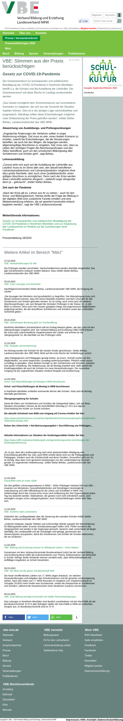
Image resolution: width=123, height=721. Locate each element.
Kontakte (41, 33)
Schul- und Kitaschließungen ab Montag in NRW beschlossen (34, 381)
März (8, 48)
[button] (14, 617)
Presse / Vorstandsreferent (21, 38)
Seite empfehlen (28, 28)
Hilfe (83, 719)
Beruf (6, 53)
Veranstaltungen (53, 53)
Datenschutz (104, 28)
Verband (7, 640)
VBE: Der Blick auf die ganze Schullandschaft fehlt (29, 571)
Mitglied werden (88, 28)
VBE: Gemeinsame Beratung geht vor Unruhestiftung (30, 322)
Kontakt (91, 719)
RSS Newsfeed (12, 28)
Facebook (90, 650)
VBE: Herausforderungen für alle (20, 263)
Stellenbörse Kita (53, 650)
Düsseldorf (9, 699)
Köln (5, 704)
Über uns (24, 33)
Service (33, 53)
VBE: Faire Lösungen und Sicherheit (22, 284)
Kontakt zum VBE (59, 28)
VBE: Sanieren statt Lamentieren (20, 511)
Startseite (8, 33)
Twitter (88, 655)
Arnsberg (8, 689)
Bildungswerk (51, 635)
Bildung (19, 53)
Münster (7, 709)
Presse (7, 650)
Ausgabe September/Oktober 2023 (100, 88)
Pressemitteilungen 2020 (20, 43)
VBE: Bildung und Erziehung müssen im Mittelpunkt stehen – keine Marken (41, 547)
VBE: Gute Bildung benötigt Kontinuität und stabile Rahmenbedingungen (40, 596)
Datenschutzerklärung (97, 671)
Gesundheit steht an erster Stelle (20, 480)
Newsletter (74, 28)
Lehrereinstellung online (57, 645)
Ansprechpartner (12, 645)
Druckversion (43, 28)
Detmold (7, 694)
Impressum (116, 28)
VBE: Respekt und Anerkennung (20, 346)
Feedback (90, 645)
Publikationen (76, 53)
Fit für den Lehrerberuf (56, 640)
